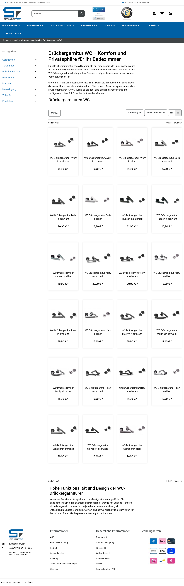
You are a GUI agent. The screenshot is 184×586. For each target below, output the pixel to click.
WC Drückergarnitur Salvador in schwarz (97, 447)
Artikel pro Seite (154, 112)
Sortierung (133, 112)
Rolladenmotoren (11, 71)
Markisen (7, 83)
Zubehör (6, 95)
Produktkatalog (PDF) (106, 569)
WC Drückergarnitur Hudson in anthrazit (132, 217)
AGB (52, 537)
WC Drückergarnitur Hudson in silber (63, 274)
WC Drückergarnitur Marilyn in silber (63, 389)
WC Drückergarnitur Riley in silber (167, 389)
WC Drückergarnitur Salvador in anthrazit (63, 447)
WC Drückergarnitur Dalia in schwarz (63, 217)
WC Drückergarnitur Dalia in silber (98, 217)
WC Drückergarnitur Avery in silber (132, 160)
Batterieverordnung (59, 542)
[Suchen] (55, 13)
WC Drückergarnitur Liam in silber (98, 332)
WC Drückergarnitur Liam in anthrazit (63, 332)
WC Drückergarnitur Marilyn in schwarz (166, 332)
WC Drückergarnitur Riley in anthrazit (98, 389)
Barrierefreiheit (103, 558)
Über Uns (54, 569)
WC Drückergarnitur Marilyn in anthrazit (132, 332)
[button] (154, 13)
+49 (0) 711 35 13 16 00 (20, 548)
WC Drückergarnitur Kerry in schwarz (132, 274)
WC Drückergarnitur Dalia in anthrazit (167, 160)
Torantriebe (8, 65)
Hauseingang (9, 89)
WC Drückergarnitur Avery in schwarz (97, 160)
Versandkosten (57, 553)
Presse (99, 563)
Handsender (8, 77)
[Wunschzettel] (162, 13)
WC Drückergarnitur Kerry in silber (166, 274)
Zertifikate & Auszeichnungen (63, 563)
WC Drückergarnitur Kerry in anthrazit (97, 274)
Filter (54, 113)
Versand (31, 582)
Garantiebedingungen (106, 542)
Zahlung (54, 558)
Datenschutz (102, 537)
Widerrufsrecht (103, 553)
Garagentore (9, 59)
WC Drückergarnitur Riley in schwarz (132, 389)
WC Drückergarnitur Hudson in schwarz (166, 217)
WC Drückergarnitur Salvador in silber (132, 447)
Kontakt (53, 548)
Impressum (101, 548)
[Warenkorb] (171, 13)
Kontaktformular (17, 544)
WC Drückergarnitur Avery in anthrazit (63, 160)
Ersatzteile (7, 101)
